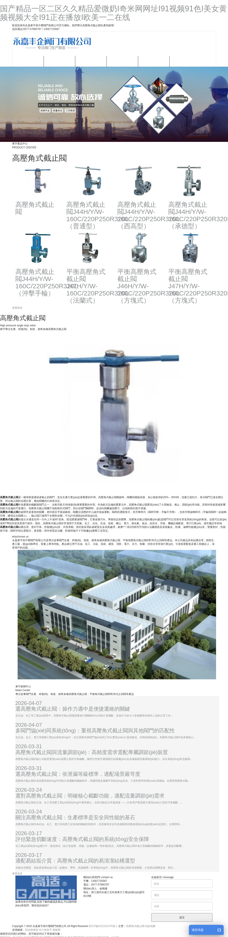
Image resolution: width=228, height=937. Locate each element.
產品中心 (91, 61)
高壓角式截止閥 (135, 926)
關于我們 (59, 61)
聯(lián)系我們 (185, 61)
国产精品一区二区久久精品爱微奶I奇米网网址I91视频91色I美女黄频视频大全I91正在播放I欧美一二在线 (113, 13)
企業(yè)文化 (154, 61)
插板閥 (56, 929)
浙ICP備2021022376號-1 (103, 926)
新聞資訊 (122, 61)
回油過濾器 (31, 929)
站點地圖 (150, 926)
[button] (114, 139)
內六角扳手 (45, 929)
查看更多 (17, 307)
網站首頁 (28, 61)
